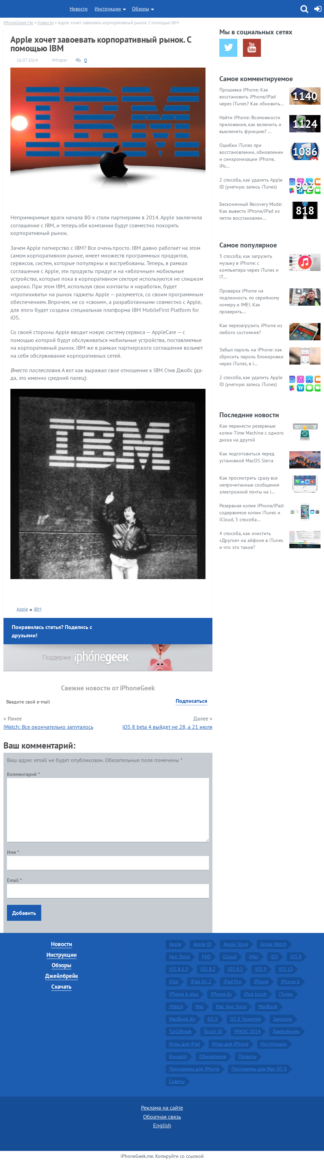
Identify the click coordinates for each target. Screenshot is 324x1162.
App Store (179, 956)
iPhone (261, 981)
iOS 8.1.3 (178, 969)
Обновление (212, 1056)
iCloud (230, 956)
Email (14, 880)
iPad (173, 981)
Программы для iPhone (194, 1069)
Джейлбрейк (61, 976)
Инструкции (108, 9)
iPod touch (255, 994)
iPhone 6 (290, 981)
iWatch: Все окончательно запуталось (48, 726)
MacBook (268, 1006)
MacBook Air (182, 1019)
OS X (213, 1019)
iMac (254, 956)
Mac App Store (231, 1006)
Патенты (247, 1056)
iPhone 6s (221, 994)
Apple (22, 609)
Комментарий (23, 774)
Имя (13, 852)
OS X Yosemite (245, 1019)
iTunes (286, 994)
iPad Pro (233, 981)
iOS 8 (295, 956)
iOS (274, 956)
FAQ (206, 956)
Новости (79, 9)
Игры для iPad (184, 1044)
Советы (177, 1081)
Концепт (178, 1056)
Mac (199, 1006)
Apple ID (202, 944)
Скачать (61, 986)
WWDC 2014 (247, 1031)
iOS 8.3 (235, 969)
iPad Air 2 (201, 981)
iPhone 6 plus (184, 994)
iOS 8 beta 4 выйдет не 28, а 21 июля (167, 726)
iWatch (176, 1006)
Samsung (282, 1019)
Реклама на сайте (162, 1107)
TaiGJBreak (180, 1031)
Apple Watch (273, 944)
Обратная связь (162, 1116)
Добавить (24, 912)
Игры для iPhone (230, 1044)
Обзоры (140, 9)
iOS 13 (286, 969)
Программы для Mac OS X (259, 1069)
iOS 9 (260, 969)
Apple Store (236, 944)
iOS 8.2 (208, 969)
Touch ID (213, 1031)
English (162, 1125)
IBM (37, 609)
